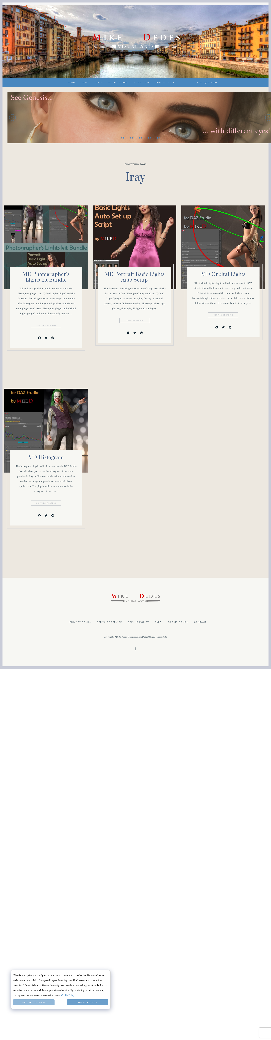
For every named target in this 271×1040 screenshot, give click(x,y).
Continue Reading (46, 325)
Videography (165, 82)
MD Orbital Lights (70, 590)
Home (72, 82)
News (85, 82)
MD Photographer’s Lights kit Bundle (46, 277)
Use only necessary (33, 1002)
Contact (200, 622)
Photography (118, 82)
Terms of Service (109, 622)
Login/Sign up (207, 82)
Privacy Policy (80, 622)
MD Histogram (46, 774)
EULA (158, 622)
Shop (98, 82)
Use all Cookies (87, 1002)
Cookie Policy (177, 622)
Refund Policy (138, 622)
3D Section (142, 82)
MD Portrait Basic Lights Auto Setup (58, 435)
